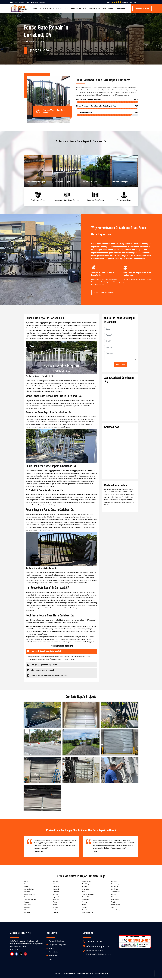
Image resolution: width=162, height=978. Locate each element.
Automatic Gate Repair (57, 941)
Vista (112, 907)
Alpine (26, 881)
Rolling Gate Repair (119, 181)
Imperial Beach (58, 897)
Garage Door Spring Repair (64, 181)
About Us (52, 948)
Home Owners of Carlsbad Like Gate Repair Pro (107, 106)
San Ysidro (114, 889)
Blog (50, 959)
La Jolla (55, 907)
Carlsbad (26, 902)
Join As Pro (120, 9)
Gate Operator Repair (91, 181)
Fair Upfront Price (38, 196)
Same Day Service (107, 112)
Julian (55, 905)
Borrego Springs (29, 889)
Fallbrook (56, 892)
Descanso (27, 912)
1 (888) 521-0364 (142, 9)
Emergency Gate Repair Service (66, 196)
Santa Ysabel (115, 892)
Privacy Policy (53, 952)
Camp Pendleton (29, 894)
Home (35, 9)
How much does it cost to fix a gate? (46, 651)
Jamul (55, 902)
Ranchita (85, 910)
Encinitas (56, 886)
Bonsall (26, 886)
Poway (84, 905)
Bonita (26, 884)
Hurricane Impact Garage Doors (100, 9)
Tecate (113, 902)
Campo (26, 897)
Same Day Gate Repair (95, 196)
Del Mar (26, 910)
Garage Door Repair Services (72, 9)
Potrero (84, 902)
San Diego (114, 881)
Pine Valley (85, 899)
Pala (83, 892)
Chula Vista (27, 905)
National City (86, 886)
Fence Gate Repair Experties (107, 99)
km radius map (120, 453)
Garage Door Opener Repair (36, 181)
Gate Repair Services (48, 9)
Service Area (53, 956)
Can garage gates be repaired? (44, 665)
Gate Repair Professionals (99, 973)
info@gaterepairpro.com (19, 2)
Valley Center (115, 905)
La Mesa (55, 910)
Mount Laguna (86, 884)
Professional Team (124, 196)
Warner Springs (116, 910)
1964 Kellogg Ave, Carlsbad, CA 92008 (98, 954)
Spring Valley (115, 899)
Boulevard (27, 892)
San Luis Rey (115, 884)
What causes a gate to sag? (42, 670)
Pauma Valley (86, 897)
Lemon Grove (86, 881)
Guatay (55, 894)
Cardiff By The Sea (30, 899)
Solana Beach (115, 897)
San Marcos (114, 886)
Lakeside (55, 912)
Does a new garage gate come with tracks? (49, 675)
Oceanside (85, 889)
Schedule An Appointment (104, 292)
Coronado (27, 907)
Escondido (56, 889)
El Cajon (55, 884)
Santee (113, 894)
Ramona (84, 907)
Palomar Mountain (88, 894)
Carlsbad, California (38, 2)
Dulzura (55, 881)
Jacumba (56, 899)
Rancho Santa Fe (87, 912)
